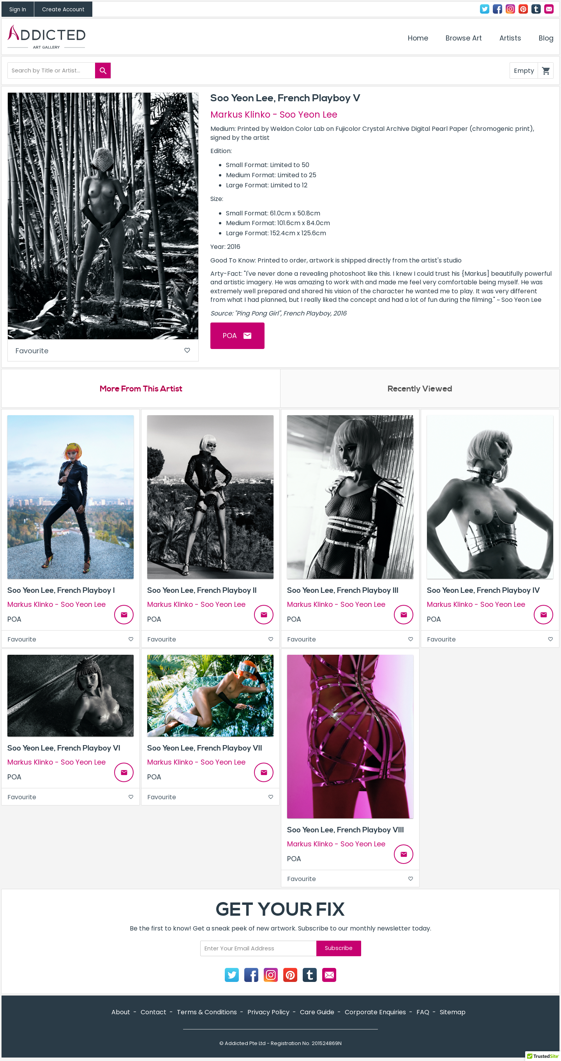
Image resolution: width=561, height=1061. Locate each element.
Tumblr (536, 9)
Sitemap (453, 1012)
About (120, 1012)
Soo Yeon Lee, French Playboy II (202, 591)
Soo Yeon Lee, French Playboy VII (204, 749)
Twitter (484, 9)
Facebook (497, 9)
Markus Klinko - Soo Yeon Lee (273, 114)
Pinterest (523, 9)
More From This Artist (141, 389)
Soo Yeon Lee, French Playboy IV (483, 591)
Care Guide (317, 1012)
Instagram (510, 9)
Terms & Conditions (207, 1012)
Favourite (103, 351)
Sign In (17, 9)
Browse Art (464, 38)
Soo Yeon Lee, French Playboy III (343, 591)
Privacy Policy (268, 1012)
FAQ (422, 1012)
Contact (549, 9)
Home (418, 38)
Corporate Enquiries (375, 1012)
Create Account (63, 9)
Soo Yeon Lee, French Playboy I (61, 591)
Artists (510, 38)
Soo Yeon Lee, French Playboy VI (63, 749)
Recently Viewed (420, 389)
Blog (546, 38)
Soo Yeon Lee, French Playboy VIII (345, 830)
